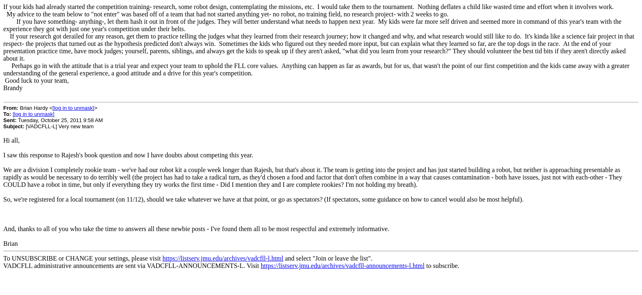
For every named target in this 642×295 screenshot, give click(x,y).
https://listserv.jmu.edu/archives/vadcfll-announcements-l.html (343, 265)
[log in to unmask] (73, 108)
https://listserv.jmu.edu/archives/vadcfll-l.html (223, 258)
